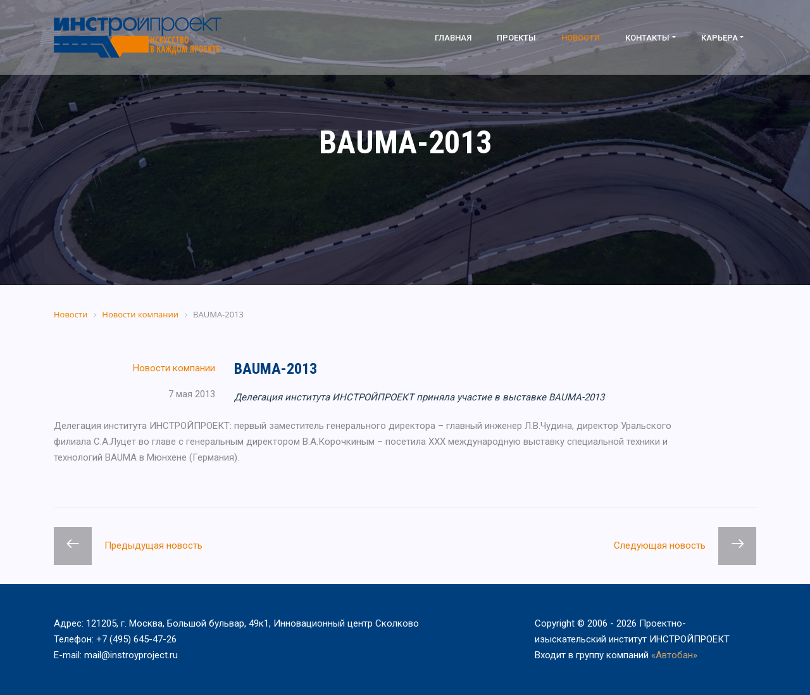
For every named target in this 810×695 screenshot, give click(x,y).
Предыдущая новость (153, 545)
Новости (580, 37)
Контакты (647, 37)
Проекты (516, 37)
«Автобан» (674, 655)
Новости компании (174, 368)
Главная (453, 37)
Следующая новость (660, 545)
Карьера (719, 37)
